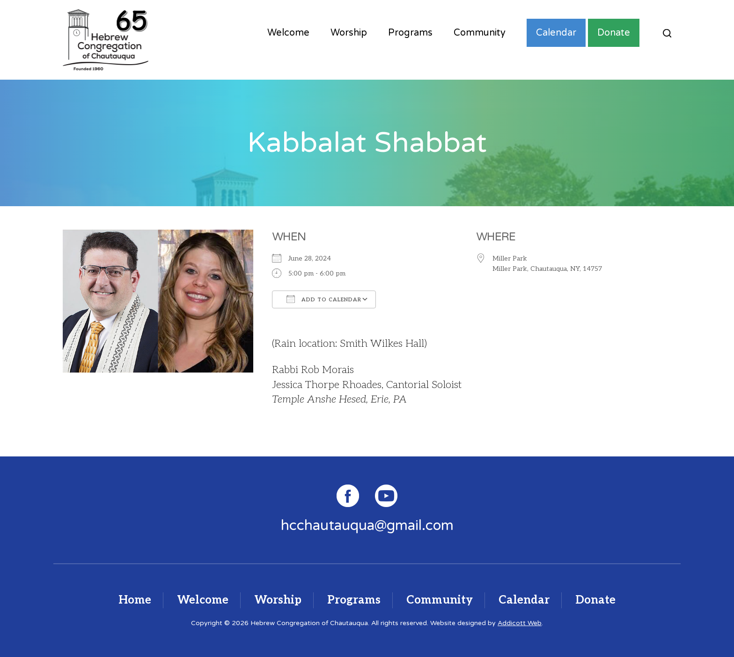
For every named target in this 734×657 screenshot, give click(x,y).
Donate (613, 32)
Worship (348, 32)
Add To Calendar (323, 299)
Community (480, 32)
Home (134, 600)
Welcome (288, 32)
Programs (410, 32)
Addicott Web (520, 623)
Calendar (556, 32)
